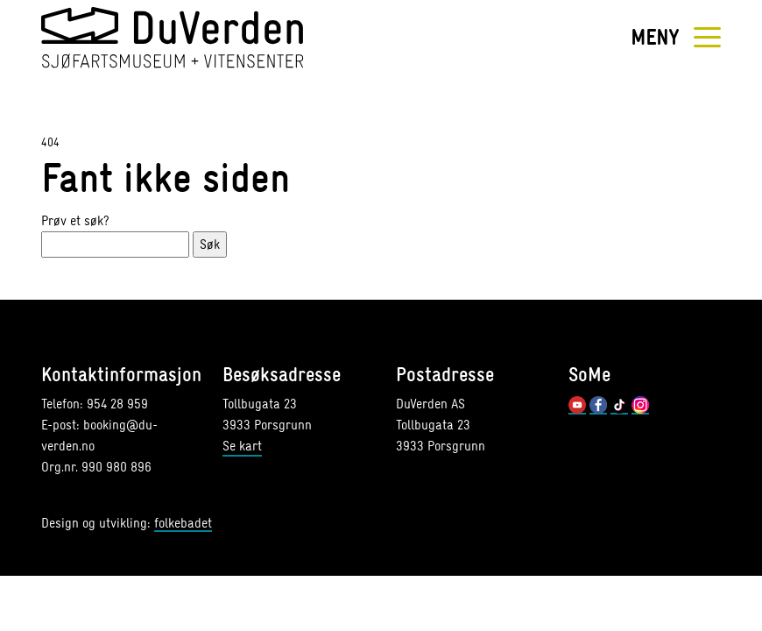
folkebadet (183, 524)
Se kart (242, 445)
